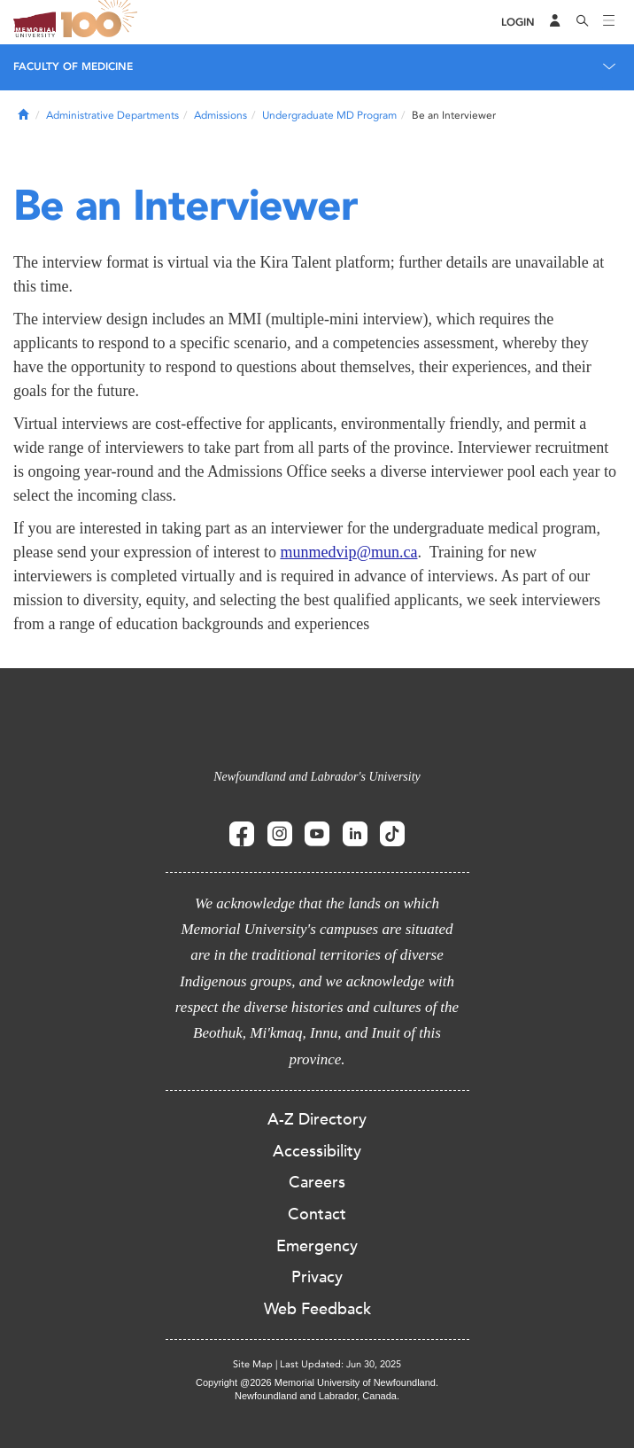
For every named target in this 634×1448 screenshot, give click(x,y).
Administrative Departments (112, 115)
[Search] (582, 22)
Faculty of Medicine (73, 66)
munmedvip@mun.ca (348, 552)
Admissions (220, 115)
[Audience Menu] (555, 22)
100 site (102, 22)
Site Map (253, 1364)
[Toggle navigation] (609, 22)
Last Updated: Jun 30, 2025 (340, 1364)
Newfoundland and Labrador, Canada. (317, 1395)
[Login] (518, 22)
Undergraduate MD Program (329, 115)
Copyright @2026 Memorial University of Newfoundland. (317, 1382)
